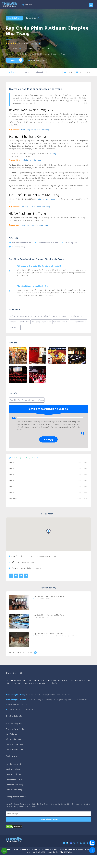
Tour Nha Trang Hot (14, 723)
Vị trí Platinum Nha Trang (31, 160)
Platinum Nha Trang (46, 199)
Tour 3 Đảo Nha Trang (14, 744)
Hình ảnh (39, 72)
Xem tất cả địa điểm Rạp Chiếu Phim (23, 652)
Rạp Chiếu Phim (14, 18)
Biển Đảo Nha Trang (13, 739)
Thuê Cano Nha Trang (14, 784)
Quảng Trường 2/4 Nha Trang (21, 316)
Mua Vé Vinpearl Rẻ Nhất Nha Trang (35, 129)
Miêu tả (26, 72)
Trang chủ (9, 54)
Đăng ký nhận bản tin (48, 819)
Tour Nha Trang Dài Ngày (15, 729)
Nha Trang (52, 153)
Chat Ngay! (48, 439)
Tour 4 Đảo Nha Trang (14, 749)
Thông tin (13, 72)
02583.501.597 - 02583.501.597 (25, 709)
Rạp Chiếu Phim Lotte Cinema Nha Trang (49, 596)
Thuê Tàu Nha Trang (14, 789)
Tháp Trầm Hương (75, 316)
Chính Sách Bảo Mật (13, 774)
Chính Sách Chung (13, 769)
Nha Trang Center (59, 316)
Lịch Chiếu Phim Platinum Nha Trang (35, 206)
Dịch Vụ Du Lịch (12, 734)
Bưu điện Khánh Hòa (78, 321)
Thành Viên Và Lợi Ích (14, 779)
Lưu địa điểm (83, 72)
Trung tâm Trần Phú (42, 316)
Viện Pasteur (15, 327)
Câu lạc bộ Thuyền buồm (41, 321)
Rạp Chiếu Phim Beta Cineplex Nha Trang (49, 614)
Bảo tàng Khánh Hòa (60, 321)
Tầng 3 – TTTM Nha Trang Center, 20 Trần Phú (36, 49)
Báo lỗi (68, 72)
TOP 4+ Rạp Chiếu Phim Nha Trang (34, 225)
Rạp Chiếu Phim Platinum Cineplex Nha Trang (27, 400)
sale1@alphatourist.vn (21, 704)
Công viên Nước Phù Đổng (19, 321)
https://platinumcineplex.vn (31, 568)
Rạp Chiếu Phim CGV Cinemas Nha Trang (48, 633)
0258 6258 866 (12, 49)
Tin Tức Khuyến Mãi (14, 764)
